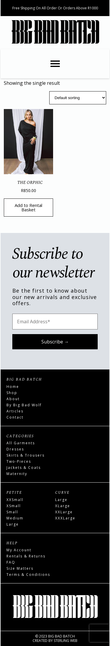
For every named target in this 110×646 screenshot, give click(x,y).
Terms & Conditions (28, 574)
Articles (14, 411)
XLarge (62, 505)
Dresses (15, 449)
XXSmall (14, 499)
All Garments (20, 443)
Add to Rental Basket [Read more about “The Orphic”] (28, 207)
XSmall (13, 505)
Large (12, 524)
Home (12, 386)
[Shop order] (77, 97)
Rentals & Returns (25, 556)
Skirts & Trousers (25, 455)
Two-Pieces (18, 461)
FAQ (10, 562)
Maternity (16, 473)
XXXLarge (65, 518)
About (13, 398)
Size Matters (19, 568)
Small (12, 511)
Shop (11, 392)
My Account (18, 549)
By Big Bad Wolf (24, 405)
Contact (14, 417)
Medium (14, 518)
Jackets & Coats (23, 467)
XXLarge (64, 511)
